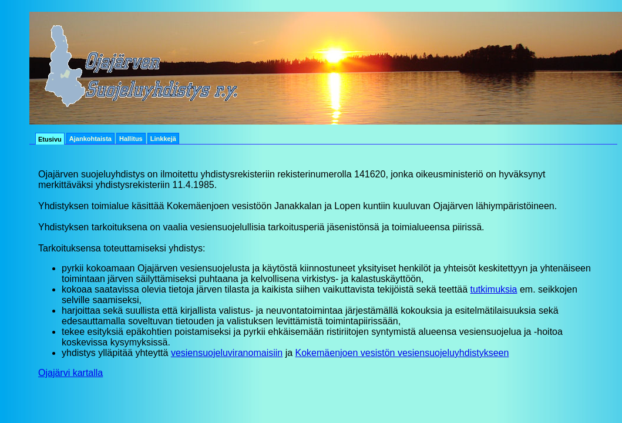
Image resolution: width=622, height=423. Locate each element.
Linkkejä (163, 138)
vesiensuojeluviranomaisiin (227, 353)
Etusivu (50, 139)
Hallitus (131, 138)
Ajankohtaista (90, 138)
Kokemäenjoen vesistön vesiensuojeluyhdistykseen (402, 353)
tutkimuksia (493, 289)
